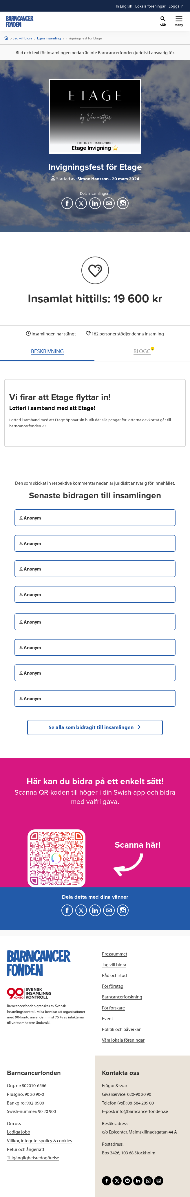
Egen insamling (49, 38)
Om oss (14, 1123)
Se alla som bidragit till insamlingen (95, 727)
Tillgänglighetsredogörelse (33, 1157)
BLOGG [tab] (144, 351)
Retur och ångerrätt (25, 1149)
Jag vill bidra (22, 38)
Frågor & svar (114, 1085)
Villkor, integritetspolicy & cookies (39, 1140)
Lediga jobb (18, 1132)
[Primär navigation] (178, 21)
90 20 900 (47, 1111)
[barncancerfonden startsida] (19, 21)
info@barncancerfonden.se (142, 1111)
